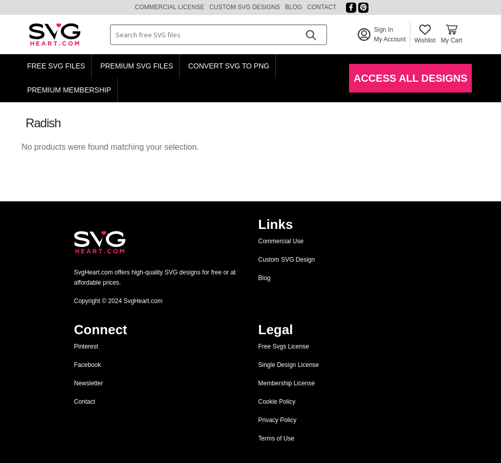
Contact (321, 7)
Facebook (87, 364)
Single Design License (288, 364)
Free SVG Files (56, 66)
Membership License (286, 383)
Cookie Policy (277, 401)
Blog (293, 7)
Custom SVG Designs (244, 7)
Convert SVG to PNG (228, 66)
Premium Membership (69, 90)
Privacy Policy (277, 420)
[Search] (310, 35)
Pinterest (86, 346)
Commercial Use (281, 241)
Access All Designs (410, 78)
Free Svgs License (283, 346)
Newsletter (88, 383)
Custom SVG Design (286, 259)
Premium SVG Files (136, 66)
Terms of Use (276, 438)
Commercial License (170, 7)
